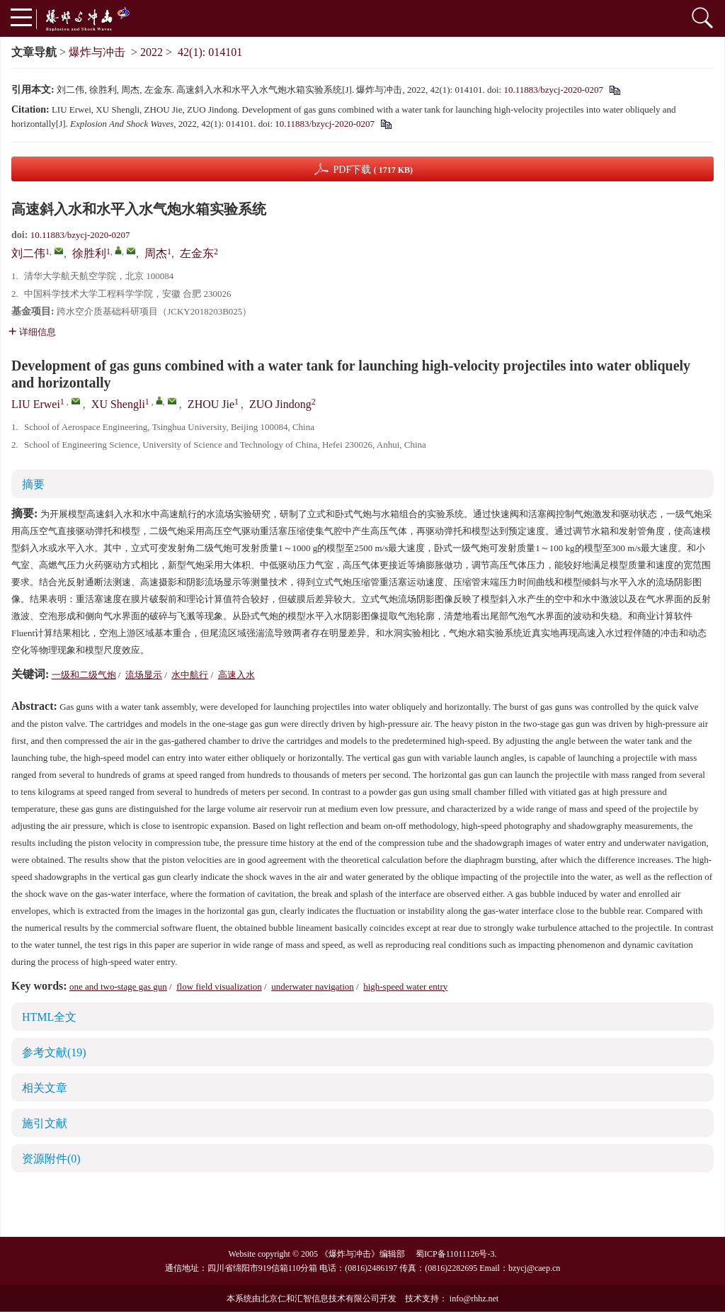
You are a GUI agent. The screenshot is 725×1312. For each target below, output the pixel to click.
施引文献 (44, 1123)
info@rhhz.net (474, 1298)
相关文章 (44, 1088)
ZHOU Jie (211, 404)
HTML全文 (49, 1017)
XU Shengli (118, 404)
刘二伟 (28, 253)
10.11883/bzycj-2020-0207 (553, 89)
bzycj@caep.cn (534, 1268)
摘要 (33, 484)
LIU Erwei (35, 404)
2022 (151, 52)
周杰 (155, 253)
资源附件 (51, 1159)
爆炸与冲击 (97, 52)
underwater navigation (312, 986)
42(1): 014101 (210, 52)
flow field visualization (219, 986)
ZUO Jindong (280, 404)
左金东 (197, 253)
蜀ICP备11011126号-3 (455, 1254)
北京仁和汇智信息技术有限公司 (320, 1298)
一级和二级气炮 (84, 674)
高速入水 (236, 674)
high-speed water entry (405, 986)
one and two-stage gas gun (118, 986)
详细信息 (32, 332)
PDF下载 (373, 169)
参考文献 (54, 1052)
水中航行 (189, 674)
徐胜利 (89, 253)
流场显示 (143, 674)
